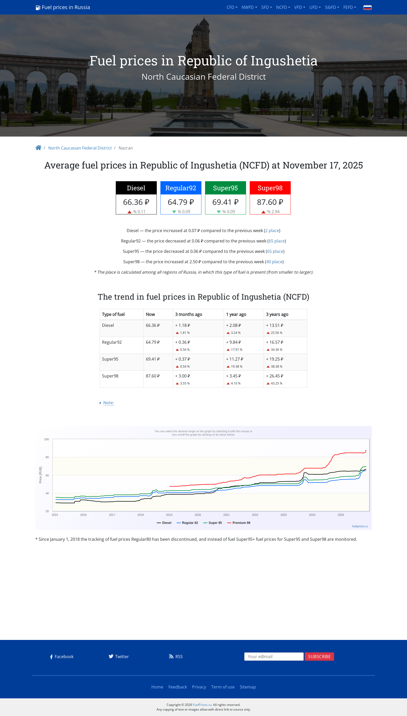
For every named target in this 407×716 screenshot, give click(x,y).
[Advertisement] (203, 599)
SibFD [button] (330, 7)
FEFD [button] (348, 7)
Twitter (118, 656)
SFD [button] (265, 7)
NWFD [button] (248, 7)
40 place (274, 262)
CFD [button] (230, 7)
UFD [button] (313, 7)
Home (157, 687)
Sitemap (248, 687)
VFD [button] (298, 7)
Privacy (199, 687)
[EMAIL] (274, 656)
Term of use (223, 687)
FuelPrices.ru (202, 705)
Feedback (177, 687)
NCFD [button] (281, 7)
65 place (277, 241)
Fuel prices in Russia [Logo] (62, 7)
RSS (175, 656)
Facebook (60, 656)
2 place (272, 230)
